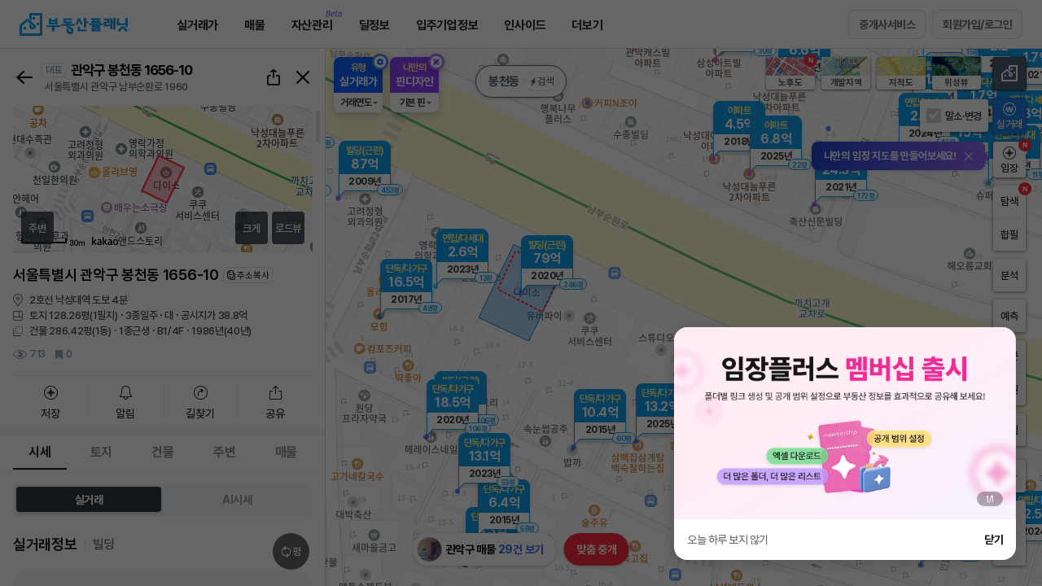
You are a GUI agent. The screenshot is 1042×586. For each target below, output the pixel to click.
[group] (845, 423)
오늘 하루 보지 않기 (727, 539)
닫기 (993, 539)
